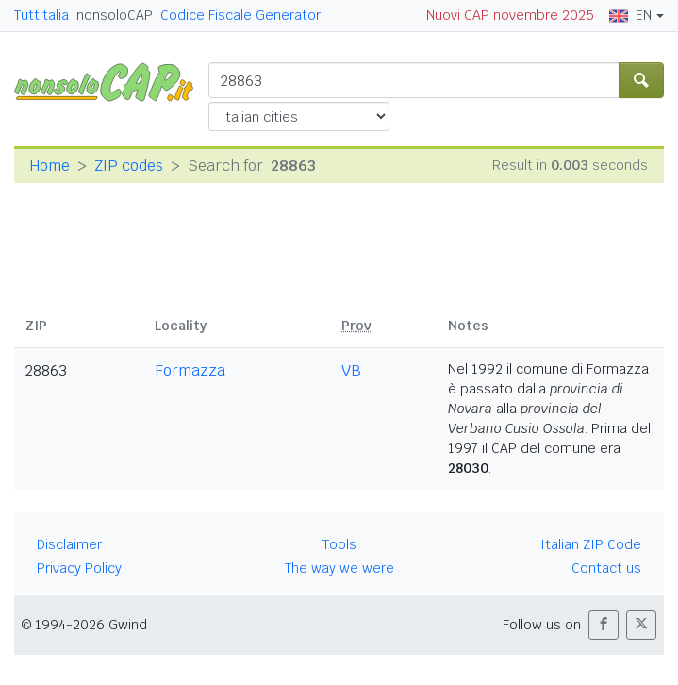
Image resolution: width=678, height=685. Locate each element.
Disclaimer (69, 544)
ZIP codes (128, 165)
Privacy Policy (79, 568)
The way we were (339, 568)
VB (351, 370)
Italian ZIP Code (590, 544)
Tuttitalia (41, 15)
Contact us (606, 568)
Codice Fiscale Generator (240, 15)
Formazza (190, 370)
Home (49, 165)
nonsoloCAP (114, 15)
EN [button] (630, 15)
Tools (339, 544)
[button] (603, 625)
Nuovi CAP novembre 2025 (510, 15)
